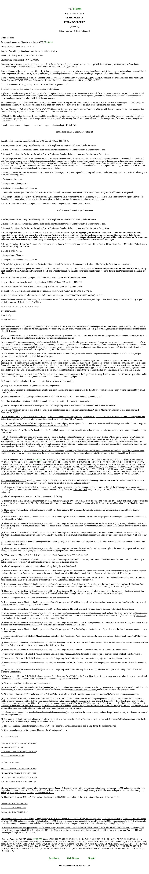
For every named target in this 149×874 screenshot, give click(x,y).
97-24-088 (77, 9)
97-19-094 (48, 42)
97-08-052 (37, 460)
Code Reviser (73, 858)
